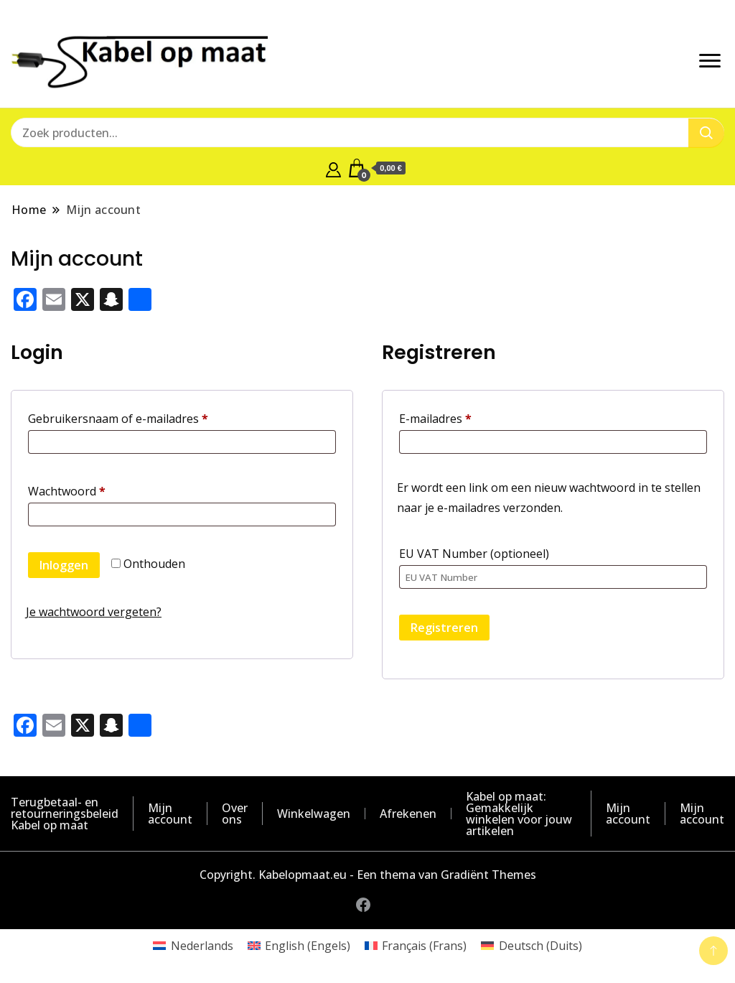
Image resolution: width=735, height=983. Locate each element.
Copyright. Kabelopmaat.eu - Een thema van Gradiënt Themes (368, 874)
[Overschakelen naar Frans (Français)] (415, 945)
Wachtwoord (85, 489)
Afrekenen (408, 813)
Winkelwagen (313, 813)
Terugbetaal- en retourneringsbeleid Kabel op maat (64, 813)
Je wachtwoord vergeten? (93, 612)
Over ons (235, 813)
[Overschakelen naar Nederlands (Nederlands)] (193, 945)
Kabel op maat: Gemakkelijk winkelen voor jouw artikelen (519, 813)
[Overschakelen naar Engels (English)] (298, 945)
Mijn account (170, 813)
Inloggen (63, 565)
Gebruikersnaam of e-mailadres (136, 417)
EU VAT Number (474, 554)
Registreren (444, 627)
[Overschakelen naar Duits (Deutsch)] (531, 945)
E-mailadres (454, 417)
